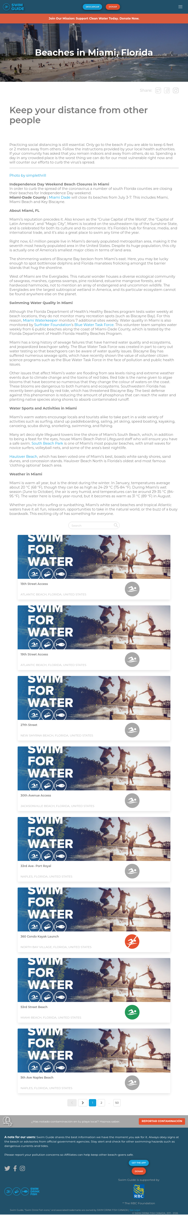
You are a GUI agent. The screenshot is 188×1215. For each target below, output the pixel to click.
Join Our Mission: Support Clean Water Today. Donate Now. (94, 18)
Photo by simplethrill (27, 175)
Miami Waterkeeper (40, 320)
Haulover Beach (23, 456)
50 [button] (117, 1102)
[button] (180, 7)
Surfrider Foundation (52, 325)
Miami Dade (59, 197)
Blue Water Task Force (94, 325)
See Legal (134, 1210)
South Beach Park (47, 443)
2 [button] (101, 1102)
